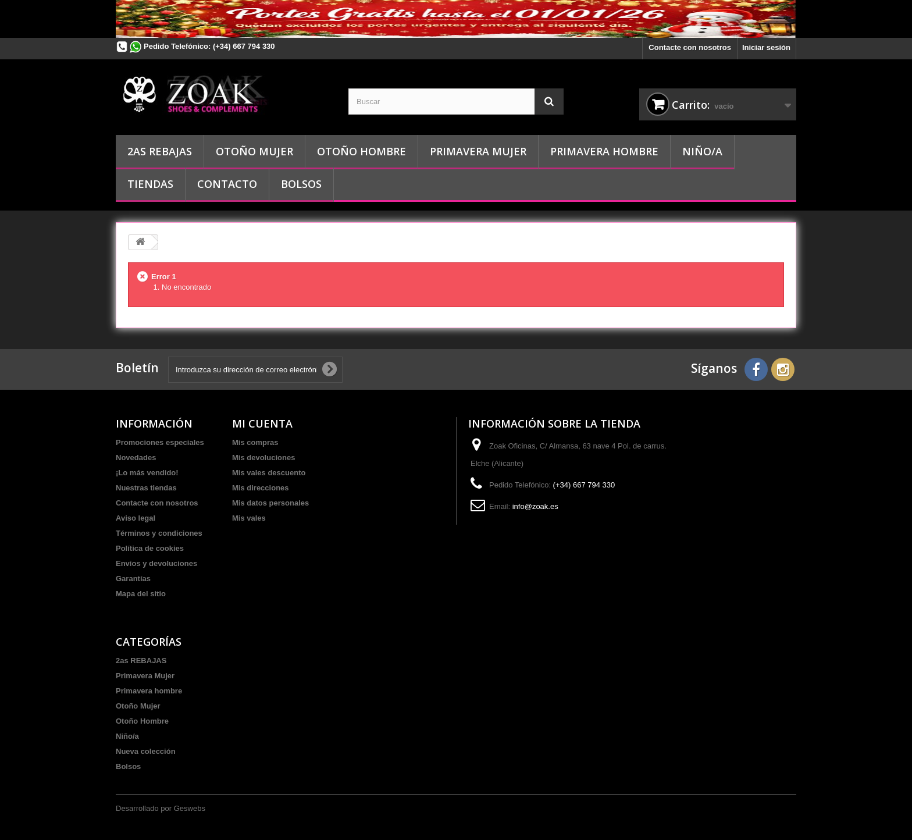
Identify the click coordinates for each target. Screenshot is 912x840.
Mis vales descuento (268, 472)
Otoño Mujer (254, 151)
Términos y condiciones (159, 533)
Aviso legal (135, 518)
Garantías (133, 578)
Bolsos (301, 184)
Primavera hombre (604, 151)
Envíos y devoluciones (156, 563)
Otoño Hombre (361, 151)
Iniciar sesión (766, 47)
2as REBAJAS (159, 151)
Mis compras (255, 442)
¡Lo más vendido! (147, 472)
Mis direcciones (260, 487)
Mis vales (249, 518)
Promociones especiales (160, 442)
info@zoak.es (535, 506)
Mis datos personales (270, 503)
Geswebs (189, 808)
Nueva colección (146, 751)
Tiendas (150, 184)
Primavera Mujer (478, 151)
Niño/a (702, 151)
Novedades (136, 457)
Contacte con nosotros (690, 47)
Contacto (227, 184)
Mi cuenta (262, 423)
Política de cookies (150, 548)
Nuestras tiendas (146, 487)
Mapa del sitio (141, 593)
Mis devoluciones (263, 457)
